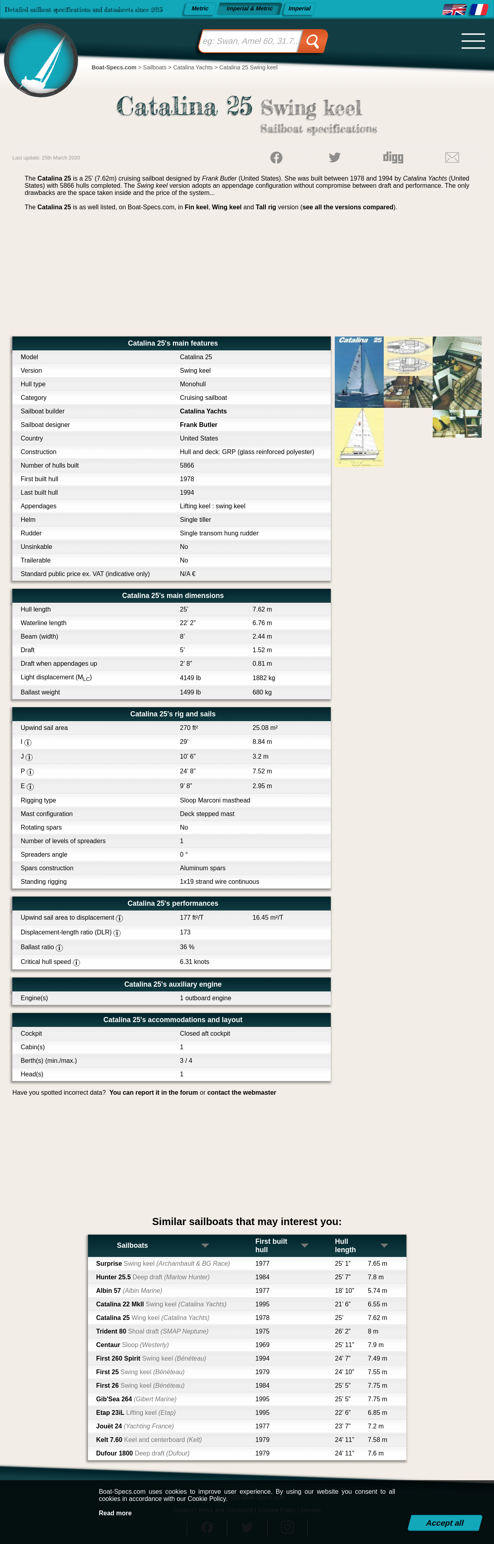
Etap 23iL (136, 1412)
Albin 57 (129, 1290)
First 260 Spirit (151, 1358)
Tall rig (266, 207)
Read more (115, 1513)
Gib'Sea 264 (136, 1399)
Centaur (132, 1344)
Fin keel (197, 207)
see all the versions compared (348, 207)
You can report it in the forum (153, 1092)
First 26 (140, 1385)
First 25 (140, 1372)
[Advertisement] (247, 276)
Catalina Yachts (203, 411)
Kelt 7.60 (149, 1439)
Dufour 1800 (143, 1453)
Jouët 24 (135, 1426)
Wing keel (227, 207)
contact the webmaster (241, 1092)
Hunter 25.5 (153, 1277)
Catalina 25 (153, 1317)
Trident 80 (152, 1331)
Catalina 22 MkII (161, 1304)
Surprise (163, 1263)
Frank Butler (198, 424)
